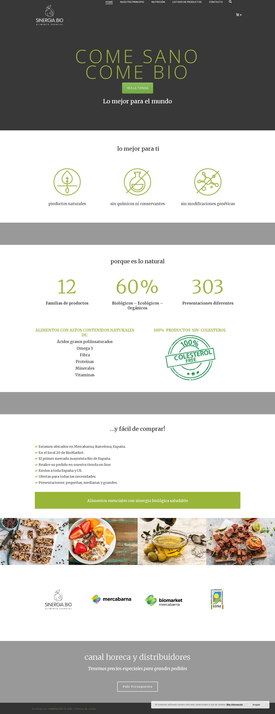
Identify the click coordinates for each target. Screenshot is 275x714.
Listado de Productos (187, 2)
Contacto (216, 2)
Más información (235, 704)
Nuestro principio (132, 2)
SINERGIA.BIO (56, 708)
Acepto (256, 704)
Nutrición (158, 2)
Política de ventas (85, 708)
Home (109, 2)
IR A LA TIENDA (137, 88)
